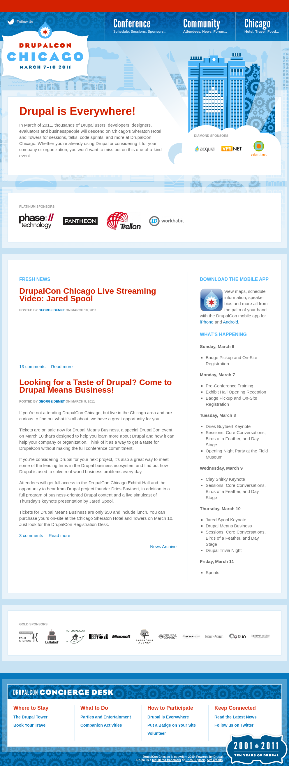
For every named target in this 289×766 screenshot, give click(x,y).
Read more (62, 366)
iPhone (207, 321)
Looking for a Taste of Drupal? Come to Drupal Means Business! (95, 386)
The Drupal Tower (30, 717)
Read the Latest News (235, 717)
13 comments (32, 366)
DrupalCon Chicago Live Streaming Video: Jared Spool (87, 294)
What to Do (94, 708)
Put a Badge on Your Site (171, 725)
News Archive (163, 546)
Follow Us (25, 22)
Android (230, 321)
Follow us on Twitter (233, 725)
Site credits (215, 760)
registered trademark (166, 760)
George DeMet (51, 310)
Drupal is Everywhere (168, 717)
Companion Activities (101, 725)
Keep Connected (235, 708)
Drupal (218, 756)
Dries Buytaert (195, 760)
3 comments (31, 535)
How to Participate (170, 708)
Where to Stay (30, 708)
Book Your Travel (30, 725)
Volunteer (156, 733)
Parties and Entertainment (105, 717)
